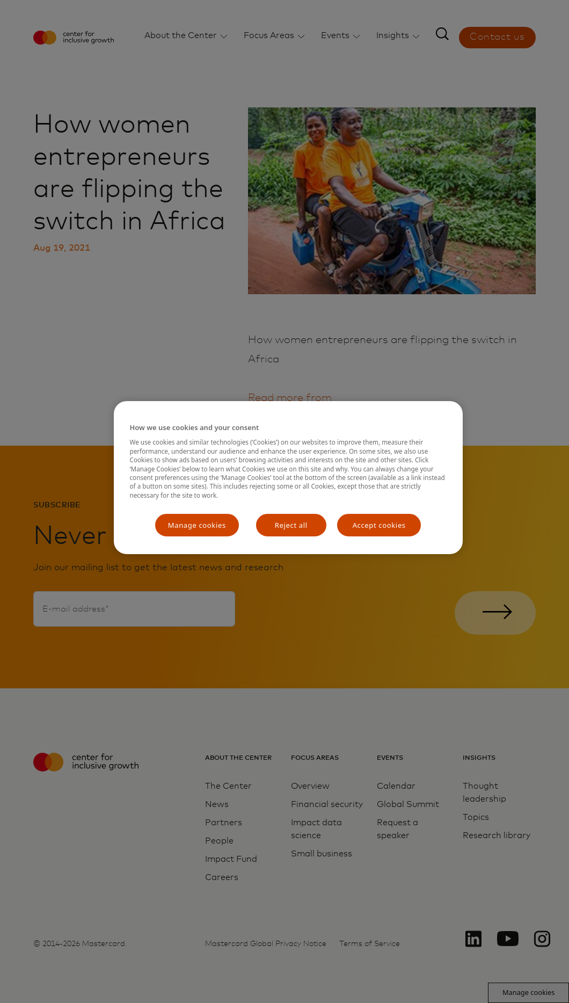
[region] (288, 477)
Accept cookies (379, 525)
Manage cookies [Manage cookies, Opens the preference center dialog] (197, 525)
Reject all (291, 525)
